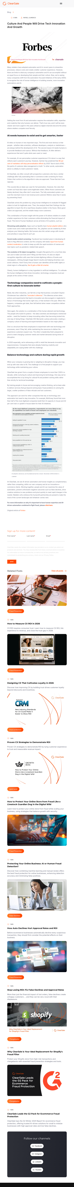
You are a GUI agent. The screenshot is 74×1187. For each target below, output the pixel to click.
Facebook (37, 1146)
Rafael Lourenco (28, 18)
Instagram (37, 1154)
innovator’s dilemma (35, 295)
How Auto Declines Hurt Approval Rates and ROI (32, 928)
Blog (9, 12)
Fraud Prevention (15, 611)
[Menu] (61, 3)
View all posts (59, 571)
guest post (13, 789)
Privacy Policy (48, 555)
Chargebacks (14, 1039)
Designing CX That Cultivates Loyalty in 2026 (30, 683)
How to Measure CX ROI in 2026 (23, 623)
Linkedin (37, 1162)
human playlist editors (55, 226)
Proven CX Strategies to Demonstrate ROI (28, 742)
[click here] (49, 505)
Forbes (23, 510)
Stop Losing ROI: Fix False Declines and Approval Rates (35, 990)
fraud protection (15, 730)
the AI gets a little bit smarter (38, 265)
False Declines (14, 916)
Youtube (37, 1170)
